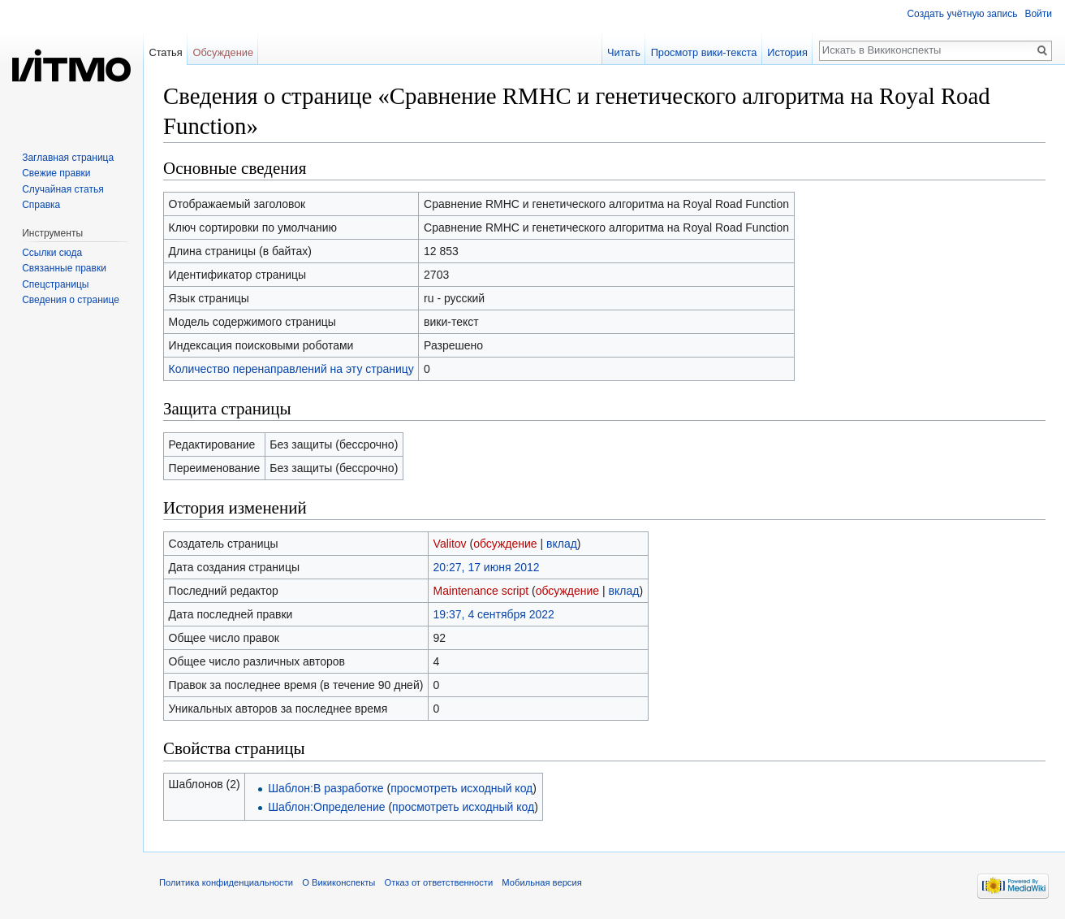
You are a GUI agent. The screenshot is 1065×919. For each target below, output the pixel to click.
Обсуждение (222, 52)
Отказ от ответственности (439, 882)
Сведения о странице (70, 300)
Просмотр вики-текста (704, 52)
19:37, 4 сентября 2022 (493, 614)
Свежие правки (56, 173)
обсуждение (505, 543)
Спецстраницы (55, 284)
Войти (1038, 14)
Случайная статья (62, 189)
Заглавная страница (68, 157)
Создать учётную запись (962, 14)
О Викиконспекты (338, 882)
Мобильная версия (541, 882)
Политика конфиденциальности (226, 882)
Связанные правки (64, 268)
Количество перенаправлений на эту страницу (291, 368)
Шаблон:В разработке (325, 788)
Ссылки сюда (52, 252)
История (787, 52)
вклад (561, 543)
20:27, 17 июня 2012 (486, 567)
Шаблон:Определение (326, 806)
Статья (165, 52)
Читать (623, 52)
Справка (41, 204)
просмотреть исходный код (461, 788)
